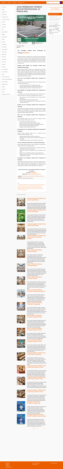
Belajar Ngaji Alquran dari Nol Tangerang (55, 32)
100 (42, 428)
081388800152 (26, 52)
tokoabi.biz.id (35, 464)
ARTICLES (14, 2)
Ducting (3, 21)
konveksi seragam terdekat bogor (54, 19)
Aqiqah (3, 9)
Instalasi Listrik (5, 84)
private (3, 39)
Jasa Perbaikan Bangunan (7, 79)
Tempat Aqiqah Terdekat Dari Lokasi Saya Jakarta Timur (36, 390)
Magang (3, 34)
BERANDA (4, 2)
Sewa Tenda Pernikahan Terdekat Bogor (34, 250)
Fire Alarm (4, 24)
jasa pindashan (5, 31)
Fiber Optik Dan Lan (6, 76)
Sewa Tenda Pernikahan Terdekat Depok (34, 277)
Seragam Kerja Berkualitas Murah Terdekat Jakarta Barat (36, 415)
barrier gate (4, 14)
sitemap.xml (55, 463)
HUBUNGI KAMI (21, 2)
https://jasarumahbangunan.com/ (34, 174)
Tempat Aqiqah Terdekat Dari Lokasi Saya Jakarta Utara (36, 377)
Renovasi (3, 41)
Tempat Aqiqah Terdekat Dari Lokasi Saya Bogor (36, 210)
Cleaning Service (5, 16)
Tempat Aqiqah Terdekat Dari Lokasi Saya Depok (36, 224)
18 (38, 428)
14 (30, 428)
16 (35, 428)
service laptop (4, 49)
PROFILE (9, 2)
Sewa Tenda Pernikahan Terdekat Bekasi (34, 264)
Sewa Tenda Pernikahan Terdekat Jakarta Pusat (34, 316)
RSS (51, 463)
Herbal (3, 91)
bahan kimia (4, 11)
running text (4, 44)
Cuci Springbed (5, 69)
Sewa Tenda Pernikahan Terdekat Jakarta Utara (34, 329)
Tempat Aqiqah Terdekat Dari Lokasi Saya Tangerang (36, 353)
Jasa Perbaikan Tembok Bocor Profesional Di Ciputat (26, 184)
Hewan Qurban (5, 81)
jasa (2, 29)
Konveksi (3, 64)
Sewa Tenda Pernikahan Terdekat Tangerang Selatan (36, 290)
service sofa (4, 51)
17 (36, 428)
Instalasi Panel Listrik (6, 94)
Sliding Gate (4, 54)
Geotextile (4, 56)
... (28, 428)
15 (32, 428)
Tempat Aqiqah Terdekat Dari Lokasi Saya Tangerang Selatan (36, 237)
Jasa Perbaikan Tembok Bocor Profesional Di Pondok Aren (30, 187)
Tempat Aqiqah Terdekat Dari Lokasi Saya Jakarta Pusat (36, 366)
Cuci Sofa (3, 89)
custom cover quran (5, 19)
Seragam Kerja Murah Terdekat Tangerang (33, 402)
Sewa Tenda (4, 59)
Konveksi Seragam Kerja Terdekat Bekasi (54, 29)
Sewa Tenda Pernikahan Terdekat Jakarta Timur (34, 340)
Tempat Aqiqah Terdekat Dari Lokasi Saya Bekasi (36, 199)
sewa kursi (4, 66)
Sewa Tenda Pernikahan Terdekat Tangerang (34, 303)
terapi (3, 74)
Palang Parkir (4, 36)
